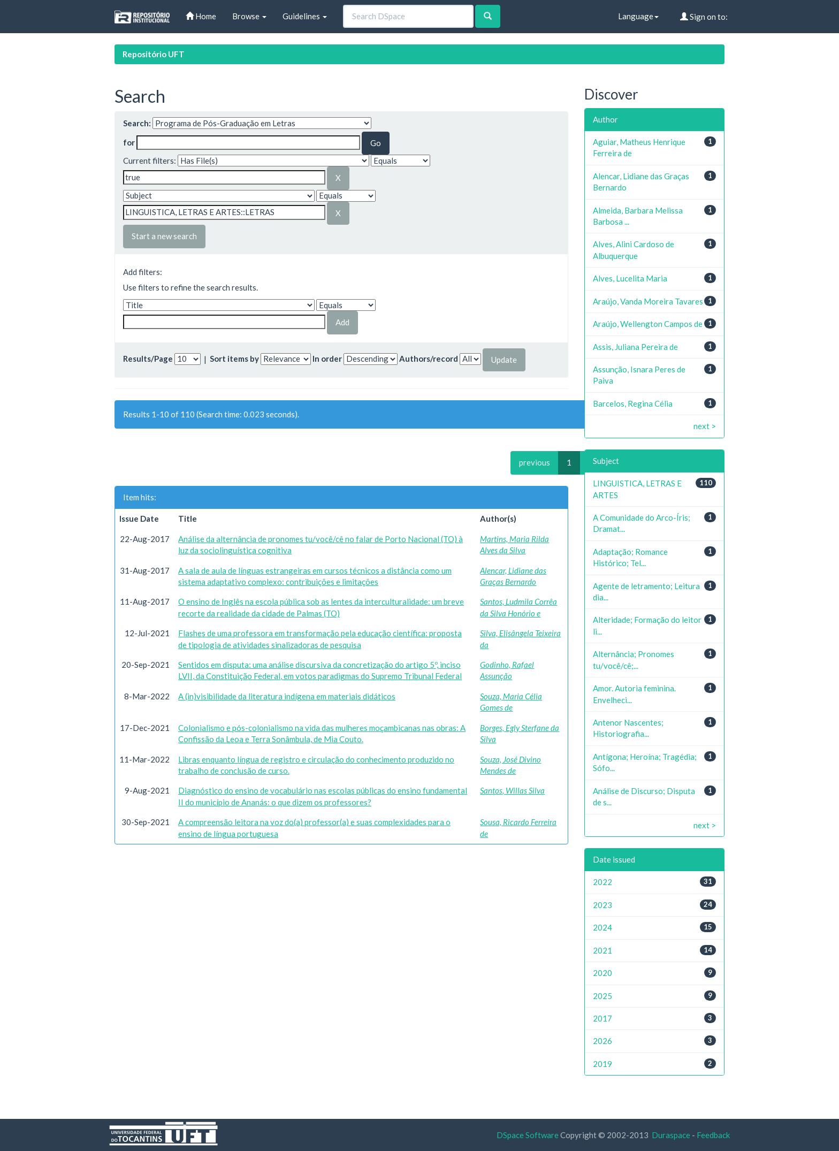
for (129, 142)
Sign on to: (704, 16)
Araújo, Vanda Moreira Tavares (648, 301)
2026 (602, 1041)
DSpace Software (528, 1135)
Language (638, 16)
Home (201, 16)
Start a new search (164, 236)
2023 (602, 905)
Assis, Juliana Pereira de (635, 347)
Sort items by (234, 358)
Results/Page (148, 358)
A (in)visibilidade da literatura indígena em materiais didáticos (286, 696)
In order (327, 358)
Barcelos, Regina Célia (633, 403)
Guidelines (305, 16)
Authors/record (428, 358)
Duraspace (671, 1135)
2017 (602, 1018)
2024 (602, 927)
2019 (602, 1064)
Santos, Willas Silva (512, 790)
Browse (249, 16)
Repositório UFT (154, 54)
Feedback (713, 1135)
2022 (602, 882)
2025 (602, 996)
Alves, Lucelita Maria (630, 278)
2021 (602, 950)
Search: (137, 123)
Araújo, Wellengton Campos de (648, 324)
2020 (602, 973)
